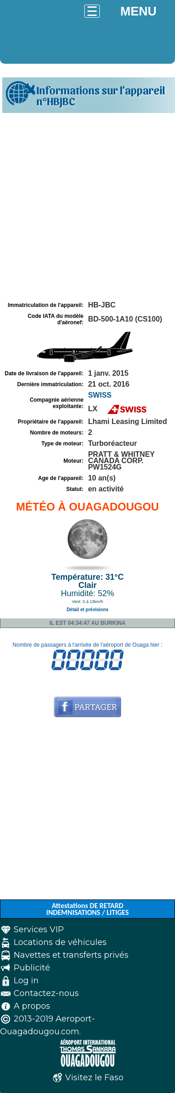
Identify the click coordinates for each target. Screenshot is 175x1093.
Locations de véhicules (60, 942)
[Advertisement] (87, 207)
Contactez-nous (46, 993)
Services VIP (39, 929)
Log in (26, 981)
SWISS (100, 395)
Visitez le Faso (94, 1078)
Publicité (32, 968)
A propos (32, 1006)
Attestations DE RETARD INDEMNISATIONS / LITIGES (87, 909)
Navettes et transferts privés (71, 955)
